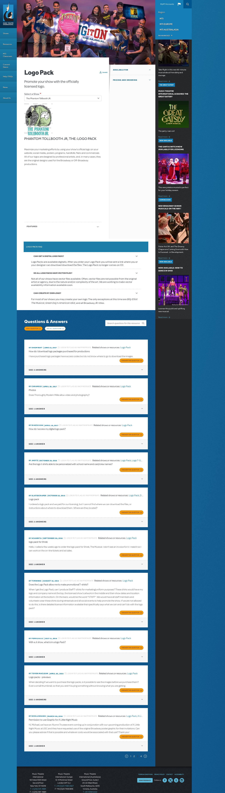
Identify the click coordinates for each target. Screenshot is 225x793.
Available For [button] (120, 70)
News (5, 87)
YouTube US (176, 774)
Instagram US (182, 774)
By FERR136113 (36, 633)
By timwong (35, 576)
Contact (169, 768)
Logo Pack (125, 345)
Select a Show (31, 94)
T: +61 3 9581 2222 (90, 785)
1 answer (37, 406)
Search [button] (187, 4)
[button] (179, 4)
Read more (164, 80)
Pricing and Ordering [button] (125, 80)
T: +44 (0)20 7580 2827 (64, 779)
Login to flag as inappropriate (76, 345)
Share (105, 72)
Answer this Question (130, 358)
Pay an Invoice (164, 36)
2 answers (38, 367)
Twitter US (170, 774)
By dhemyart (35, 345)
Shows (6, 33)
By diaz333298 (36, 422)
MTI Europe (166, 24)
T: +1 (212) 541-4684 (38, 782)
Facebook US (165, 774)
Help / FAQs (8, 76)
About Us (7, 98)
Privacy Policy (159, 768)
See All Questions (54, 328)
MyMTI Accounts (167, 4)
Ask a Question (32, 328)
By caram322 (35, 384)
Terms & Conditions (145, 768)
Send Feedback (145, 774)
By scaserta (35, 534)
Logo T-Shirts (138, 456)
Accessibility (179, 768)
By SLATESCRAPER (37, 492)
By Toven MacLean (38, 668)
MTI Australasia (169, 29)
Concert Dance (6, 65)
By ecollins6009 (37, 710)
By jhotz (33, 457)
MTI (161, 18)
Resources (7, 44)
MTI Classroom (7, 55)
